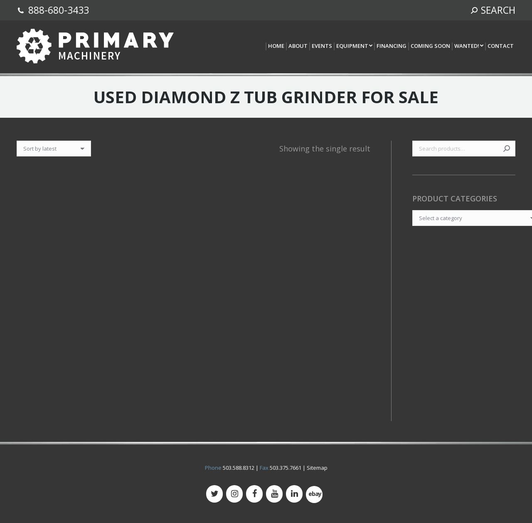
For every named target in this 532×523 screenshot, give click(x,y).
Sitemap (317, 467)
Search (506, 148)
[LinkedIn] (294, 494)
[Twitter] (214, 494)
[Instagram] (234, 494)
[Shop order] (54, 148)
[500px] (314, 494)
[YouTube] (274, 494)
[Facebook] (254, 494)
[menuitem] (276, 46)
